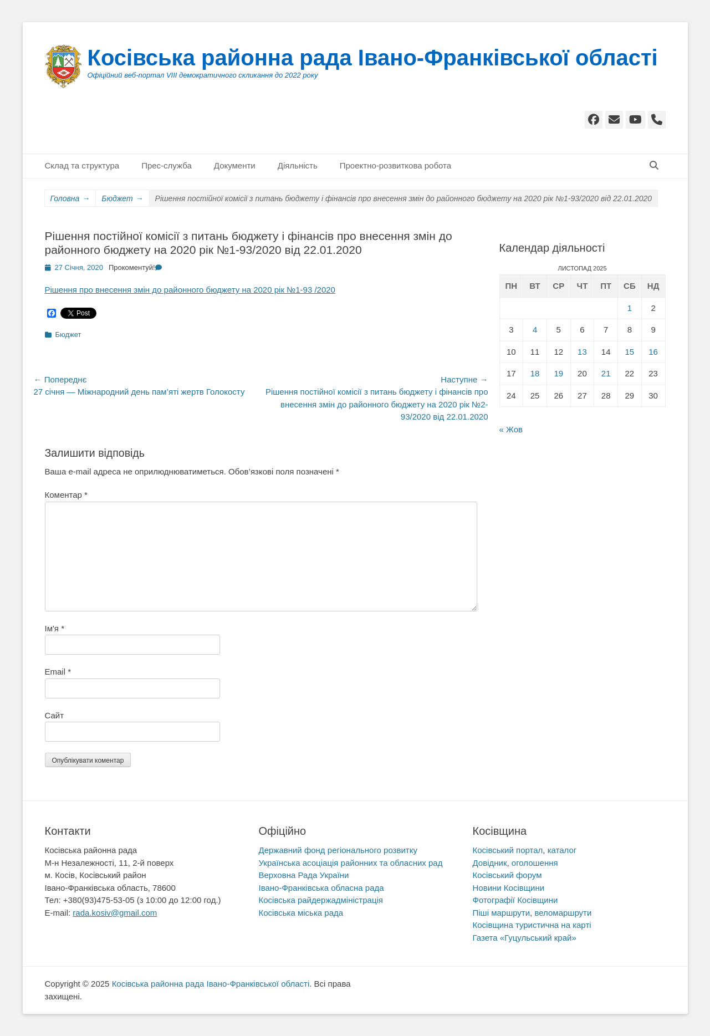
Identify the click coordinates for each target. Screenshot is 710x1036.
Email (58, 671)
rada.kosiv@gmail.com (115, 912)
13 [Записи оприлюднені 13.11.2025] (582, 351)
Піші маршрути (501, 912)
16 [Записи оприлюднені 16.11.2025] (653, 351)
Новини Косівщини (509, 887)
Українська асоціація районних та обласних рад (351, 862)
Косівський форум (507, 875)
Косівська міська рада (301, 912)
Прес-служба (166, 165)
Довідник (490, 862)
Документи (235, 165)
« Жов (511, 429)
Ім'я (54, 628)
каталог (562, 850)
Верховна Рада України (304, 875)
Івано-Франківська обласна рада (321, 887)
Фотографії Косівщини (515, 900)
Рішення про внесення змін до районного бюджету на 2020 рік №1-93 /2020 (190, 289)
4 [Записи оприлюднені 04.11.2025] (535, 329)
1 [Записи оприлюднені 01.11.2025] (629, 308)
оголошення (535, 862)
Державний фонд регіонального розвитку (338, 850)
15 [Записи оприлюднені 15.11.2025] (630, 351)
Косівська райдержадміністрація (321, 900)
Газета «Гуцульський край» (524, 937)
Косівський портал (508, 850)
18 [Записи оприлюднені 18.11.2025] (535, 373)
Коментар (66, 494)
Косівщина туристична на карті (532, 925)
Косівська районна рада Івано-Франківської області (373, 57)
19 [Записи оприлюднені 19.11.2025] (558, 373)
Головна (70, 199)
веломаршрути (562, 912)
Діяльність (298, 165)
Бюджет (122, 199)
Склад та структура (82, 165)
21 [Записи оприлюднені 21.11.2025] (606, 373)
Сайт (54, 715)
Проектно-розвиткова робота (395, 165)
